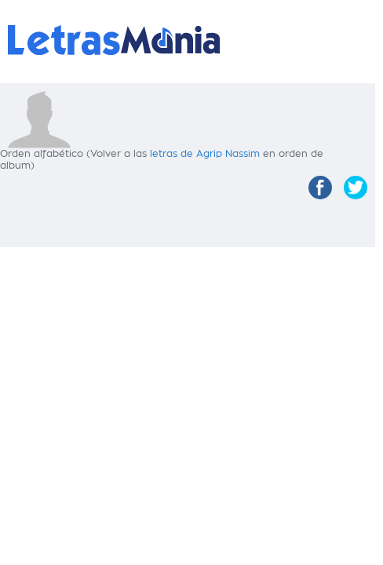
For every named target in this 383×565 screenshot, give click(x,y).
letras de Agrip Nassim (205, 154)
